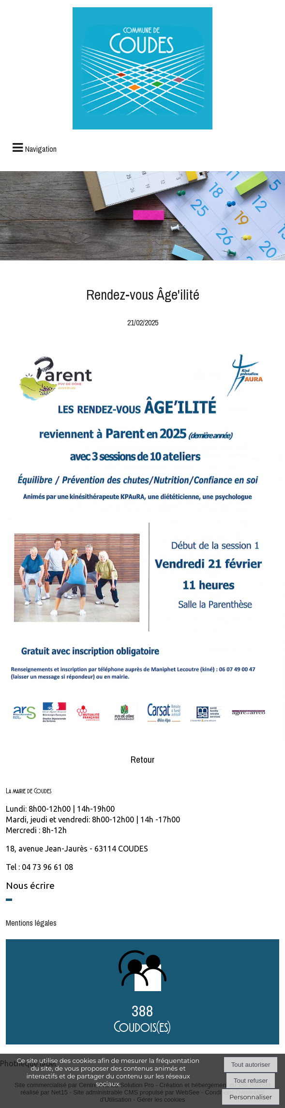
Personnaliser (250, 1097)
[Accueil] (142, 69)
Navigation (41, 149)
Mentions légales (31, 922)
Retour (143, 759)
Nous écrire (30, 885)
